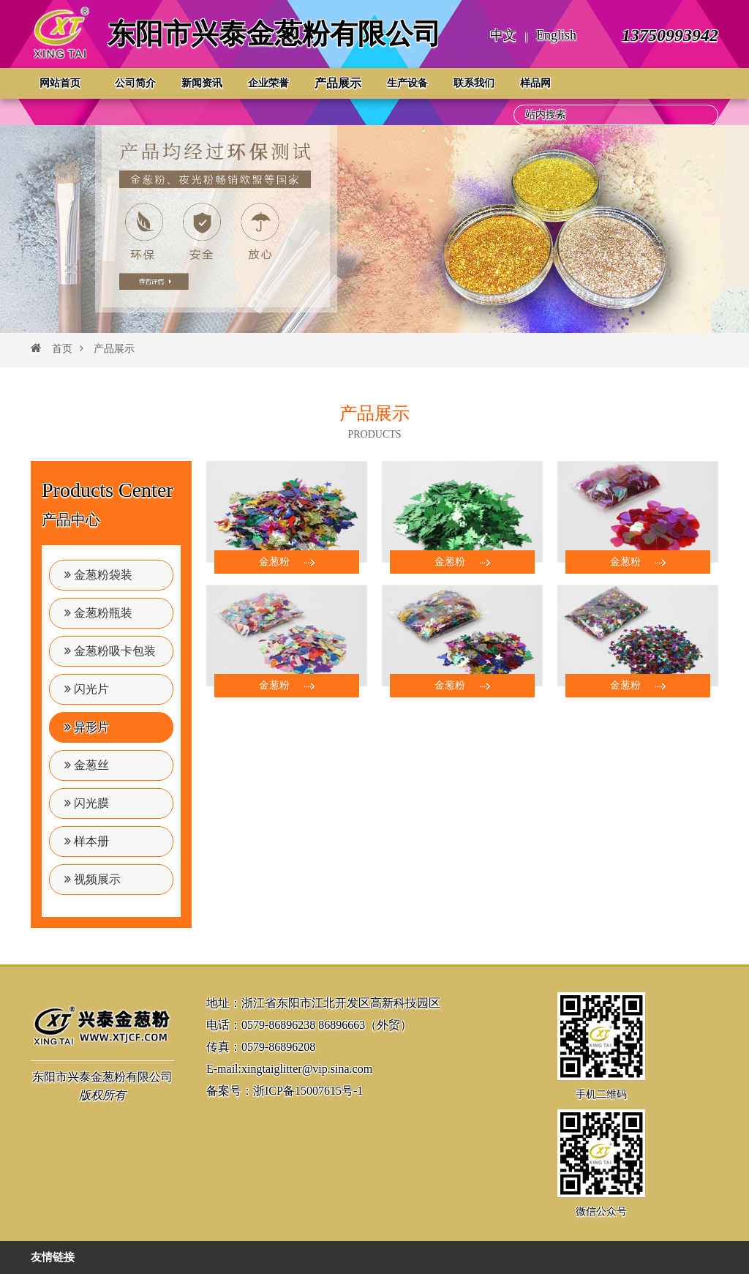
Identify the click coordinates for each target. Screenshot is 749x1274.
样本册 (86, 841)
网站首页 (59, 83)
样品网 (535, 83)
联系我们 (473, 83)
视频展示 (92, 879)
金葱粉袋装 (98, 575)
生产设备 (407, 83)
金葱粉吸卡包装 (110, 651)
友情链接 (53, 1257)
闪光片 (86, 689)
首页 (62, 348)
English (556, 35)
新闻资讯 (201, 83)
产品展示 (338, 83)
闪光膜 (86, 803)
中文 (503, 35)
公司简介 (135, 83)
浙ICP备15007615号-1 (308, 1090)
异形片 (86, 727)
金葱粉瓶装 (98, 613)
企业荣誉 (268, 83)
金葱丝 (86, 765)
